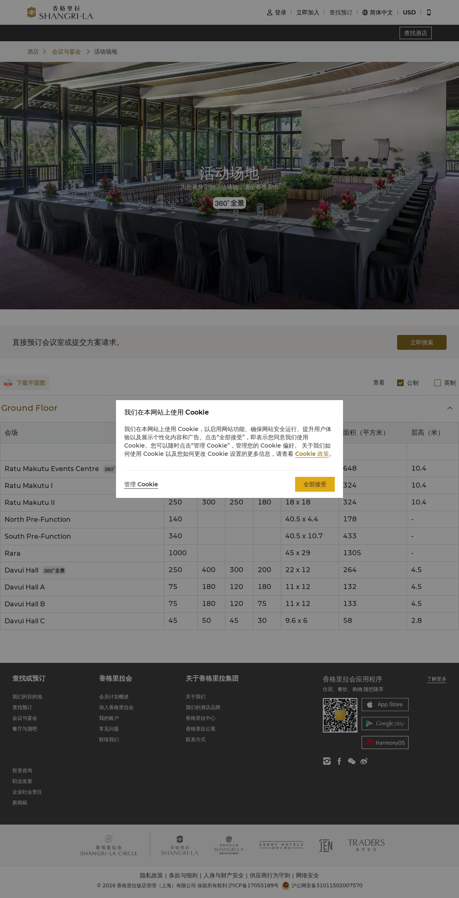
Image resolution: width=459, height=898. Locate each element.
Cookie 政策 (312, 453)
